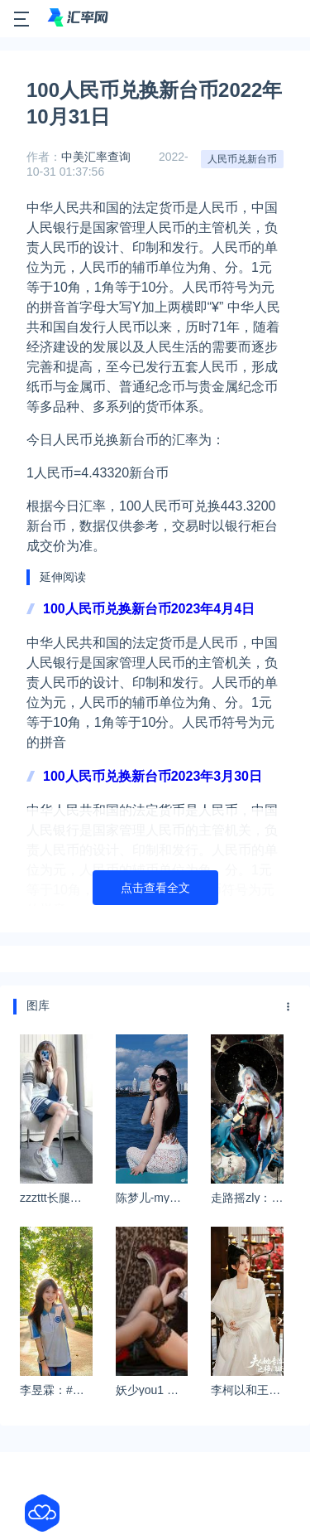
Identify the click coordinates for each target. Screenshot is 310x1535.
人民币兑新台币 (242, 159)
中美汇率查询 (96, 156)
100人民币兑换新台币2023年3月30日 (152, 776)
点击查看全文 (155, 887)
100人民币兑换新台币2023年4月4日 (149, 609)
